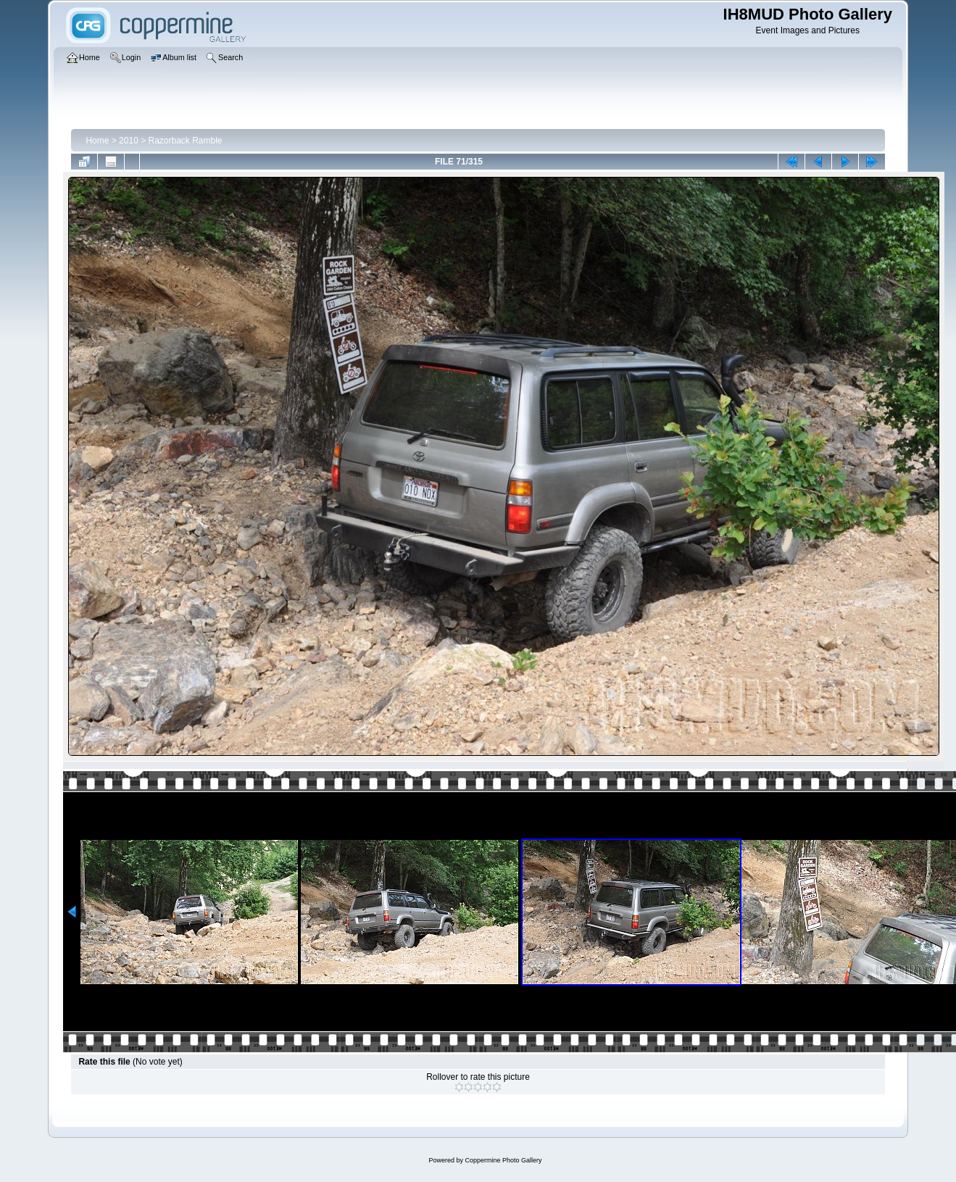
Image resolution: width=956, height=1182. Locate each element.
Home (97, 141)
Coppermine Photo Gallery (503, 1160)
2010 (128, 141)
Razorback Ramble (186, 141)
